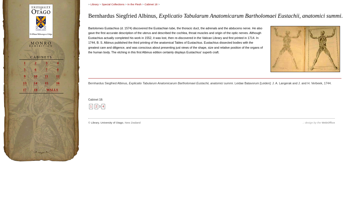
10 (35, 76)
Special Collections (113, 4)
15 (46, 83)
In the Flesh (134, 4)
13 (24, 83)
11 (46, 76)
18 (35, 90)
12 (58, 76)
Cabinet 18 (151, 4)
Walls (52, 90)
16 (58, 83)
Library (94, 4)
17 (24, 90)
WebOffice (328, 122)
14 (35, 83)
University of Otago (111, 122)
